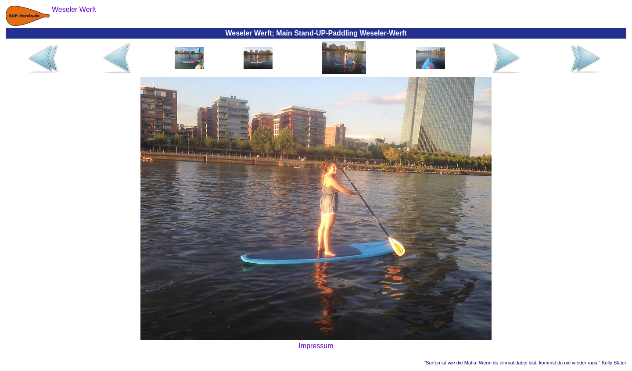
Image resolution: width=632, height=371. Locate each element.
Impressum (315, 346)
